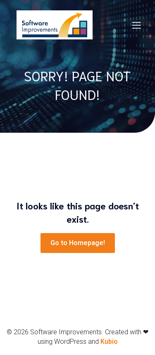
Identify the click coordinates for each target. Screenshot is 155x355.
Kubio (109, 341)
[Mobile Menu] (136, 25)
